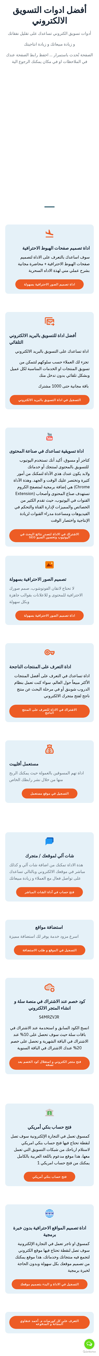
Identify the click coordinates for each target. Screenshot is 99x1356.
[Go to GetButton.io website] (89, 1352)
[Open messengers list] (89, 1344)
